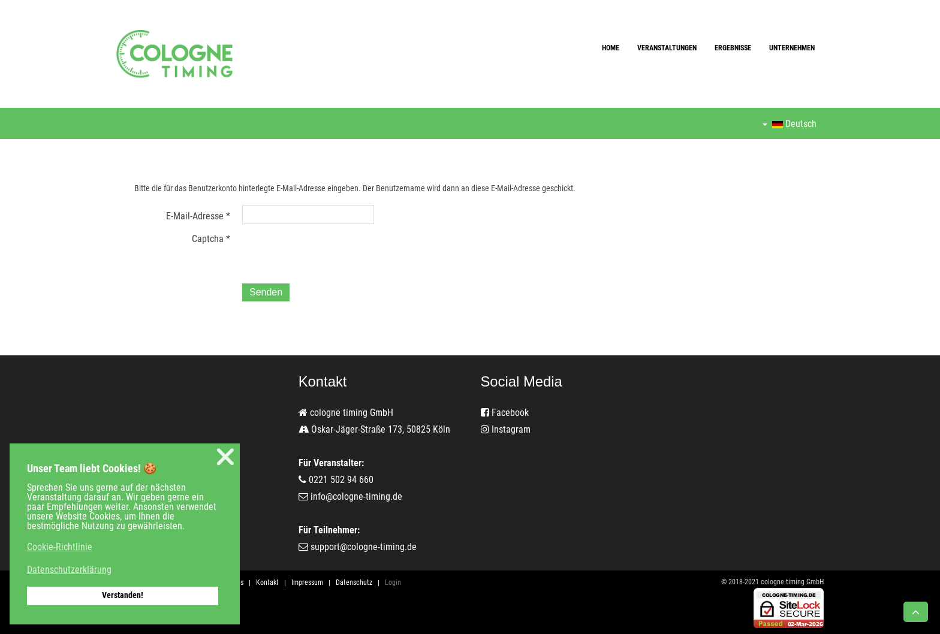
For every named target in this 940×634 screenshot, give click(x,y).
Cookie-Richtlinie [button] (59, 547)
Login (393, 582)
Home (610, 48)
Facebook (505, 412)
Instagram (506, 429)
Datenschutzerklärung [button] (69, 569)
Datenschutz (354, 582)
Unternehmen (792, 48)
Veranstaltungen (667, 48)
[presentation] (333, 251)
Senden (265, 292)
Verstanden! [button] (122, 595)
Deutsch (790, 123)
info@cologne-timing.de (356, 496)
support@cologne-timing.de (364, 547)
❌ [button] (225, 457)
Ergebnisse (733, 48)
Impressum (307, 582)
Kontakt (267, 582)
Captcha (211, 238)
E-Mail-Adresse (198, 216)
